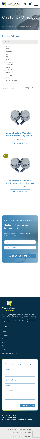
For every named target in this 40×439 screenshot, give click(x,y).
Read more (20, 144)
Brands (5, 335)
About (4, 342)
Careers (5, 346)
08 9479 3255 (11, 417)
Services (5, 339)
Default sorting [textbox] (8, 88)
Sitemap (28, 432)
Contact (5, 349)
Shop (4, 331)
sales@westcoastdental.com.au (19, 419)
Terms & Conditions (9, 353)
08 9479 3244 (13, 415)
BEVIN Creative (24, 436)
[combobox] (12, 88)
